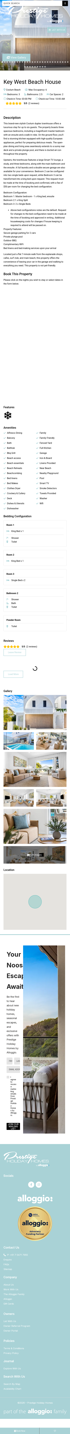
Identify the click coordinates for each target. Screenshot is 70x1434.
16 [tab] (40, 62)
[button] (5, 30)
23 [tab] (58, 62)
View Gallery (16, 57)
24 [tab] (60, 62)
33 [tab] (38, 66)
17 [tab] (43, 62)
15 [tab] (38, 62)
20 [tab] (50, 62)
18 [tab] (45, 62)
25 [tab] (63, 62)
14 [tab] (35, 62)
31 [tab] (32, 66)
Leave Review (14, 652)
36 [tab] (45, 66)
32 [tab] (35, 66)
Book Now (19, 1431)
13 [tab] (32, 62)
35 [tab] (43, 66)
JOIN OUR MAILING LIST (13, 1126)
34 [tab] (40, 66)
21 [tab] (53, 62)
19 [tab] (48, 62)
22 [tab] (55, 62)
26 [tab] (65, 62)
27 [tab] (68, 62)
